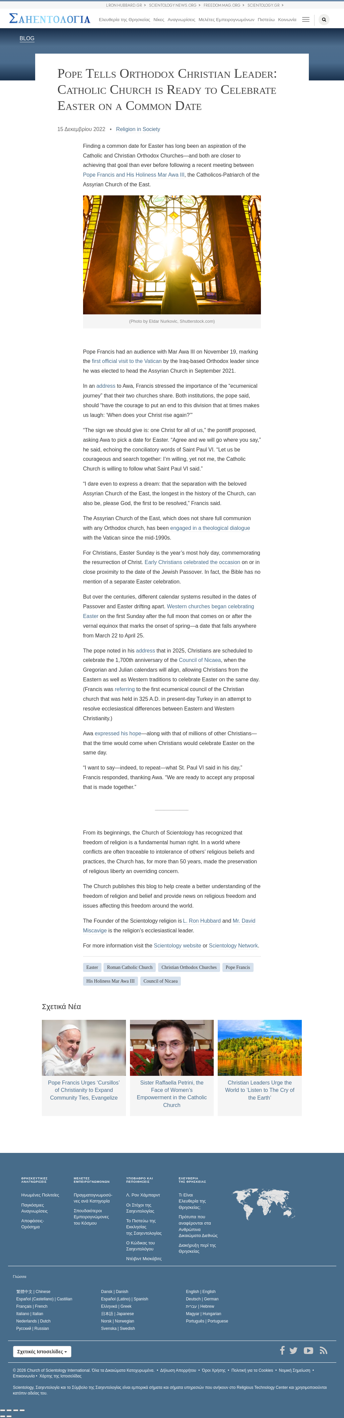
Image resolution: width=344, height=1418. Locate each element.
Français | (32, 1306)
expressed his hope (118, 733)
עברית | (200, 1306)
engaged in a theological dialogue (210, 528)
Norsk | (117, 1321)
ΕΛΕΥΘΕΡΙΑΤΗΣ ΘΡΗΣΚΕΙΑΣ (192, 1180)
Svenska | (118, 1328)
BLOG (27, 38)
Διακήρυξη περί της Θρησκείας (197, 1248)
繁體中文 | (33, 1291)
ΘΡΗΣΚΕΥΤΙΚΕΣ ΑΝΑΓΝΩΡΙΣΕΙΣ (34, 1180)
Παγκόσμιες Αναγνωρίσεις (34, 1208)
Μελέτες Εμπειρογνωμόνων (226, 19)
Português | (207, 1321)
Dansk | (114, 1291)
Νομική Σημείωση (294, 1370)
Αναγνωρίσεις (181, 19)
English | (201, 1291)
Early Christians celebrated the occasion (192, 562)
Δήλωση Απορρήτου (178, 1370)
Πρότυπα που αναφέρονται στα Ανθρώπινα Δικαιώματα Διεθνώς (198, 1226)
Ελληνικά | (116, 1306)
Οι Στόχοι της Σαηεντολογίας (140, 1208)
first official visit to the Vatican (126, 361)
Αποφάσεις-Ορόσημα (32, 1224)
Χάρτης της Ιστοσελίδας (60, 1376)
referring (125, 689)
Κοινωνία (287, 19)
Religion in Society (138, 129)
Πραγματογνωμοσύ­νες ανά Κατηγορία (93, 1198)
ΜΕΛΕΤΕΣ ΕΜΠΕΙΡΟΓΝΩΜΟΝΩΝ (92, 1180)
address (106, 386)
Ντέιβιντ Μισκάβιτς (144, 1258)
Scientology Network (233, 945)
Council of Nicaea (200, 660)
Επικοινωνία (24, 1376)
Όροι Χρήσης (213, 1370)
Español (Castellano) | (44, 1299)
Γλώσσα (19, 1277)
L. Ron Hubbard (202, 921)
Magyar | (203, 1313)
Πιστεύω (266, 19)
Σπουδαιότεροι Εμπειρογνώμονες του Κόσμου (91, 1217)
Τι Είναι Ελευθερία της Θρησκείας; (192, 1201)
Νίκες (158, 19)
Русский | (32, 1328)
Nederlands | (33, 1321)
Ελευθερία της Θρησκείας (124, 19)
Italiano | (30, 1313)
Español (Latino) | (124, 1299)
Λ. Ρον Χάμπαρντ (143, 1194)
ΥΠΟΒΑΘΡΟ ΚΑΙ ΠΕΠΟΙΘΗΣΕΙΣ (139, 1180)
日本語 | (117, 1313)
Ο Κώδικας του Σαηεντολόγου (140, 1246)
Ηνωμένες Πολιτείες (40, 1194)
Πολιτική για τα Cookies (252, 1370)
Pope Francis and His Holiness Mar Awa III (134, 175)
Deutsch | (202, 1299)
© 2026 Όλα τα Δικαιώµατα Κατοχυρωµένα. (84, 1370)
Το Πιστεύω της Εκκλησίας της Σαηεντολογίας (144, 1227)
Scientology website (177, 945)
